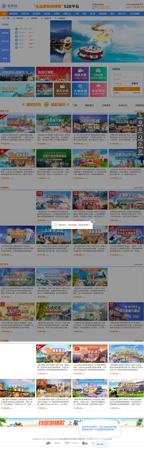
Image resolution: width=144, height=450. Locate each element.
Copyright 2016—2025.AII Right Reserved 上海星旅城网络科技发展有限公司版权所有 (58, 439)
